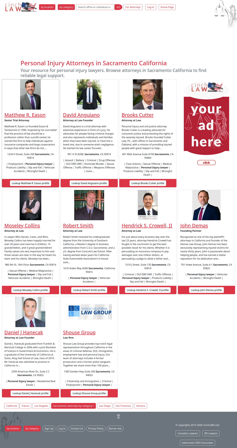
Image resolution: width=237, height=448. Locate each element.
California (11, 405)
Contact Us (77, 428)
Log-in (150, 7)
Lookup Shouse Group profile (89, 393)
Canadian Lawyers (187, 433)
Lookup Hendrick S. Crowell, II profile (148, 290)
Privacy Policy (96, 428)
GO (118, 7)
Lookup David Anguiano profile (89, 183)
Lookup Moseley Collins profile (30, 290)
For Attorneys (133, 7)
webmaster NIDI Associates (197, 442)
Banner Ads (115, 428)
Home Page (167, 7)
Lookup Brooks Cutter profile (147, 183)
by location (47, 7)
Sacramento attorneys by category (72, 405)
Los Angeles (41, 405)
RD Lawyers (211, 433)
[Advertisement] (118, 37)
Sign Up (48, 428)
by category (66, 7)
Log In (62, 428)
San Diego (104, 405)
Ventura (140, 405)
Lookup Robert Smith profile (89, 290)
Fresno (25, 405)
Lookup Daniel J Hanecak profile (31, 393)
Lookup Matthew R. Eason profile (30, 183)
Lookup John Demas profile (206, 290)
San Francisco (123, 405)
